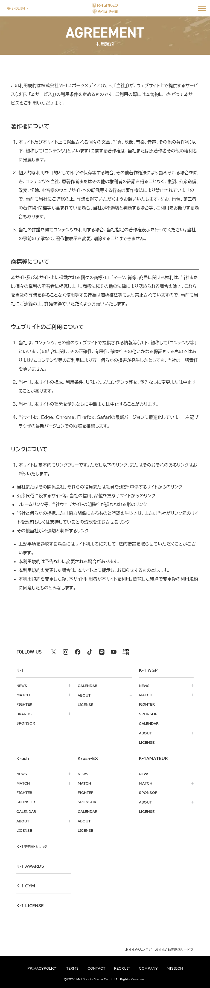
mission (175, 968)
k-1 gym (25, 884)
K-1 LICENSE (30, 904)
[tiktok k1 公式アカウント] (90, 652)
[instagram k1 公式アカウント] (66, 652)
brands (24, 713)
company (148, 968)
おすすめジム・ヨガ (138, 948)
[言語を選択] (16, 8)
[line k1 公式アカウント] (102, 652)
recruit (122, 968)
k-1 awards (30, 865)
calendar (87, 685)
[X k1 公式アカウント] (54, 652)
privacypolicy (42, 968)
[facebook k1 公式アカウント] (78, 652)
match (23, 695)
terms (72, 968)
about (84, 695)
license (85, 704)
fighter (24, 704)
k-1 (32, 845)
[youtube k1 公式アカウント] (114, 652)
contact (96, 968)
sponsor (25, 723)
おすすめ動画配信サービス (174, 948)
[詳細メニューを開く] (202, 8)
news (21, 685)
